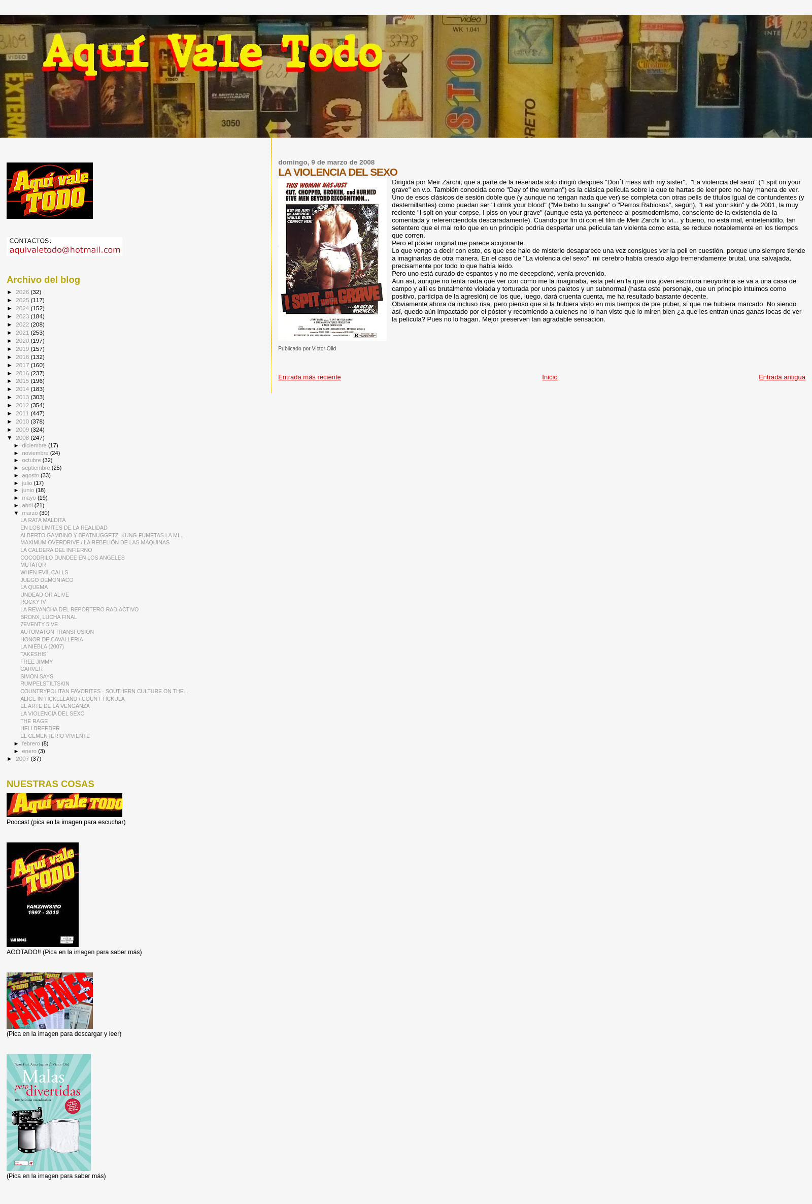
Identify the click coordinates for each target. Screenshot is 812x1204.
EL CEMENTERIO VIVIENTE (55, 736)
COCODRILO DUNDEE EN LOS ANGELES (72, 558)
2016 (23, 373)
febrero (32, 743)
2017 (23, 365)
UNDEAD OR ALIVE (44, 595)
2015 (23, 380)
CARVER (31, 669)
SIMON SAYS (36, 676)
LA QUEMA (34, 587)
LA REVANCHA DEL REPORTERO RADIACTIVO (79, 609)
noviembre (36, 453)
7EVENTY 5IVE (39, 624)
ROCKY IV (33, 602)
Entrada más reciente (309, 377)
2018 (23, 356)
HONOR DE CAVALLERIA (51, 639)
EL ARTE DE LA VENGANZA (55, 706)
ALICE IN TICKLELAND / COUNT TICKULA (72, 699)
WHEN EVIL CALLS (44, 572)
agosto (31, 475)
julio (28, 483)
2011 (23, 413)
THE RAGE (34, 721)
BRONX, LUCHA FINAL (48, 617)
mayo (30, 498)
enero (30, 751)
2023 (23, 316)
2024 (23, 308)
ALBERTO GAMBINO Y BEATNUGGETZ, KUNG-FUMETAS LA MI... (102, 535)
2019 (23, 348)
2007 (23, 758)
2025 (23, 300)
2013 (23, 397)
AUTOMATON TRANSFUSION (57, 632)
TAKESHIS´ (34, 654)
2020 (23, 340)
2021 (23, 332)
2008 (23, 437)
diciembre (35, 445)
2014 (23, 388)
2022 (23, 324)
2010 (23, 421)
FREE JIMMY (36, 662)
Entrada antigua (782, 377)
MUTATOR (33, 565)
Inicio (549, 377)
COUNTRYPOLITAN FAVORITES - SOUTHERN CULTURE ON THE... (104, 691)
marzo (31, 513)
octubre (32, 460)
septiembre (37, 468)
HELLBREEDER (40, 728)
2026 (23, 291)
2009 (23, 429)
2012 (23, 405)
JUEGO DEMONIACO (47, 580)
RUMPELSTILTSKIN (45, 683)
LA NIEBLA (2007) (42, 646)
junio (29, 490)
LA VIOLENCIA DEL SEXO (52, 713)
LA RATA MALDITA (42, 520)
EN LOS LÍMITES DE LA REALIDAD (64, 528)
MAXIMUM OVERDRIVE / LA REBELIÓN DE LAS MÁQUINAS (95, 542)
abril (28, 505)
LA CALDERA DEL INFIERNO (56, 550)
